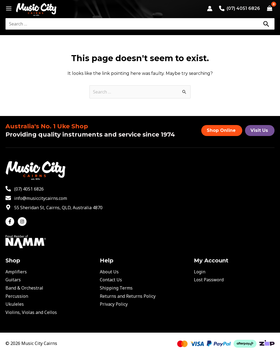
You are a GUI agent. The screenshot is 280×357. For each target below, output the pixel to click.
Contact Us (111, 280)
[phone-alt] (24, 189)
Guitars (13, 280)
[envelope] (36, 198)
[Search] (266, 23)
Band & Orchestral (24, 288)
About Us (109, 272)
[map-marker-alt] (54, 208)
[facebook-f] (11, 221)
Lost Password (209, 280)
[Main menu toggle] (7, 8)
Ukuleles (14, 304)
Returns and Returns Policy (128, 296)
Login (199, 272)
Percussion (16, 296)
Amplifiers (16, 272)
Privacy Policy (114, 304)
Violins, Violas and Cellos (31, 312)
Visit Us (259, 130)
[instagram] (23, 221)
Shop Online (221, 130)
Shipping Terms (116, 288)
